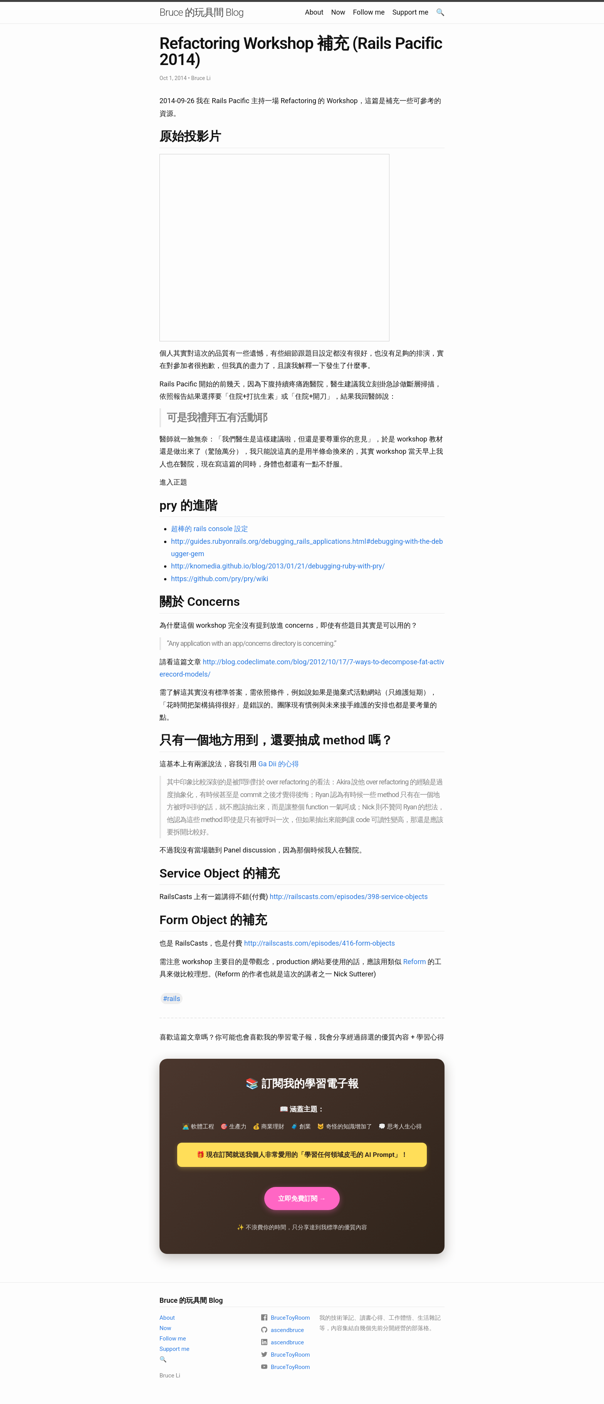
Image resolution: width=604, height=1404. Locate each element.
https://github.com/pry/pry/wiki (219, 579)
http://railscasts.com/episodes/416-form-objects (319, 943)
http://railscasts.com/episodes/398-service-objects (349, 897)
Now (338, 12)
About (314, 12)
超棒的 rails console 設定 (209, 529)
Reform (414, 962)
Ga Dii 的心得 (278, 764)
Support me (410, 12)
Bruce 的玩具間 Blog (201, 12)
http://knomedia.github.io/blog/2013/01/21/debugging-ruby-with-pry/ (278, 566)
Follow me (368, 12)
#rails (171, 998)
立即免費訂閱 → (302, 1199)
